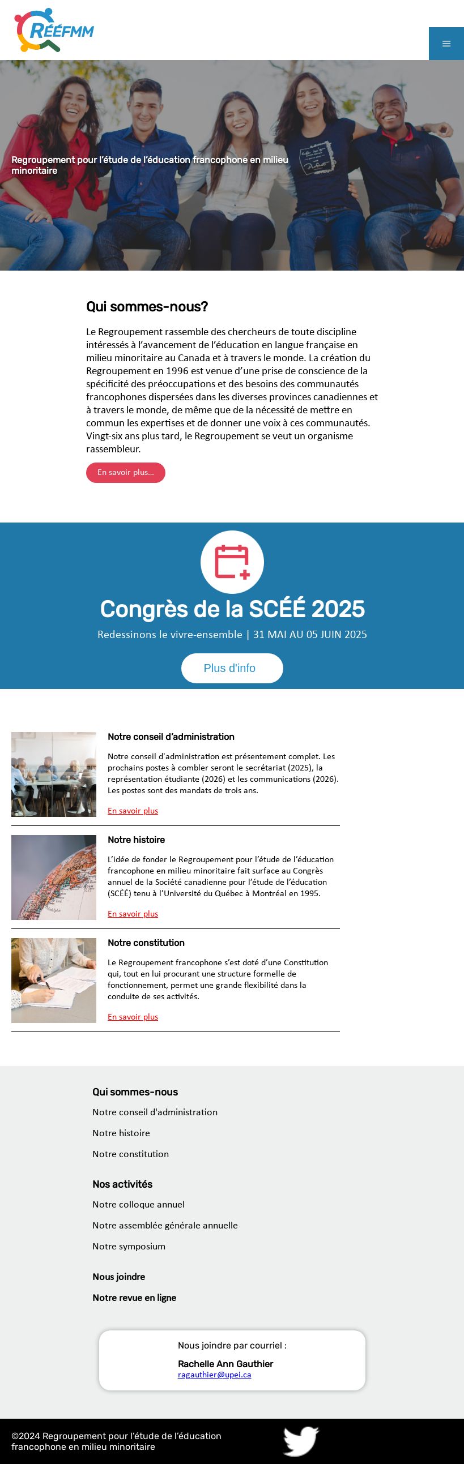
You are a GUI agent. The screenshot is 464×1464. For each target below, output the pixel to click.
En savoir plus (133, 811)
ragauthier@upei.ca (215, 1375)
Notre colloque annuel (138, 1205)
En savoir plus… (125, 472)
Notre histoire (121, 1133)
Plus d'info (230, 668)
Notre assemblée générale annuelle (165, 1226)
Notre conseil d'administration (155, 1113)
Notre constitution (130, 1154)
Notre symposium (128, 1247)
